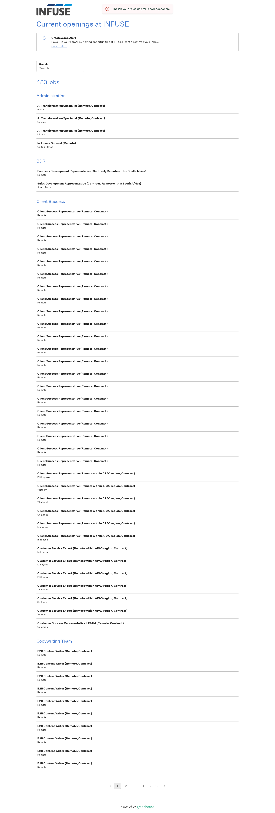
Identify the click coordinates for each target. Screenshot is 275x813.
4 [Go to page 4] (143, 786)
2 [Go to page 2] (126, 786)
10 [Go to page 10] (156, 786)
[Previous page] (110, 786)
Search (43, 64)
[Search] (60, 69)
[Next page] (164, 786)
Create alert (59, 46)
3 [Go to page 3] (134, 786)
